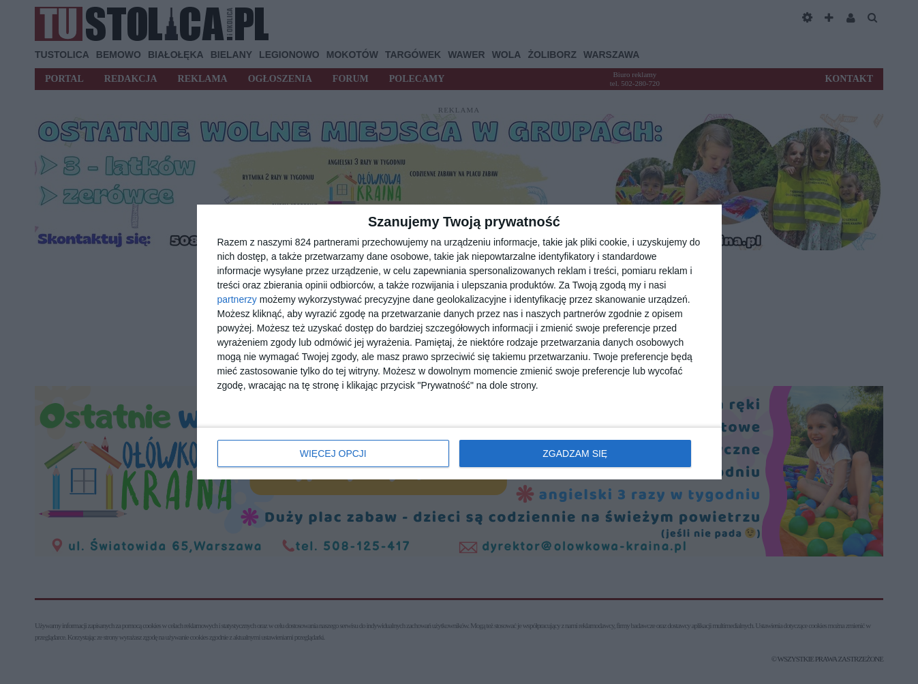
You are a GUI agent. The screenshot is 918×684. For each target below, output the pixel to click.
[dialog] (459, 342)
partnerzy (237, 299)
